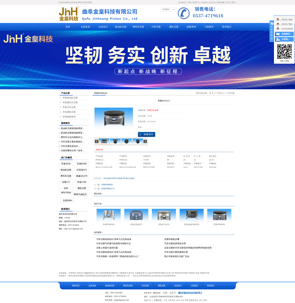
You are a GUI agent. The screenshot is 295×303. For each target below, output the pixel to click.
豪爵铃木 (115, 273)
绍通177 (66, 182)
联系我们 (226, 26)
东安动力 (80, 273)
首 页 (211, 93)
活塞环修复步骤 (171, 239)
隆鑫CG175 (81, 176)
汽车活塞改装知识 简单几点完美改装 (113, 239)
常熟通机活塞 (69, 112)
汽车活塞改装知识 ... (71, 146)
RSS (228, 2)
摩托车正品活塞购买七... (72, 137)
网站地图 (221, 2)
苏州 (205, 300)
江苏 (165, 300)
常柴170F (81, 182)
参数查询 (191, 26)
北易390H (67, 200)
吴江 (201, 300)
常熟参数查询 (69, 117)
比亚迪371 (82, 170)
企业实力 (103, 26)
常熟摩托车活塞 (70, 102)
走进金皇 (85, 26)
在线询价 (146, 134)
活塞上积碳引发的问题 (107, 248)
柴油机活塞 (120, 26)
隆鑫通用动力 (89, 273)
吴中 (178, 300)
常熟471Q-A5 (163, 224)
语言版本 (166, 9)
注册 (189, 2)
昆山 (197, 300)
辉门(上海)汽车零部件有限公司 (155, 273)
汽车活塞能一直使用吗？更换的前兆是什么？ (117, 256)
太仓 (182, 300)
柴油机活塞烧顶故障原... (72, 128)
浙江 (174, 300)
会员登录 (182, 2)
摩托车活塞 (138, 26)
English (204, 2)
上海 (169, 300)
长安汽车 (130, 273)
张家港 (191, 300)
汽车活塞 (156, 26)
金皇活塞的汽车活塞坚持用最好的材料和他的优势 (188, 248)
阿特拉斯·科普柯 (181, 273)
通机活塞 (173, 26)
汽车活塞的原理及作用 (175, 243)
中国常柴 (72, 273)
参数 (165, 293)
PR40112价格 (116, 178)
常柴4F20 (66, 163)
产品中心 (220, 93)
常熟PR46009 (108, 224)
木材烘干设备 (193, 273)
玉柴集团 (138, 273)
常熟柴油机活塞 (70, 98)
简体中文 (196, 2)
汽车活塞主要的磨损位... (72, 141)
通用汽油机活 (80, 194)
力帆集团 (122, 273)
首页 (67, 26)
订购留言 (209, 26)
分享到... (285, 39)
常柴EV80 (82, 163)
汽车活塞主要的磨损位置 (176, 252)
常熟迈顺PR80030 (191, 224)
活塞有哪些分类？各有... (72, 150)
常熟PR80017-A (108, 189)
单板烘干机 (204, 273)
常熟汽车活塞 (69, 107)
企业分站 (212, 2)
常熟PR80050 (107, 185)
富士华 (171, 273)
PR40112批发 (128, 178)
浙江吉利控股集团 (103, 273)
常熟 (186, 300)
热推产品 (147, 300)
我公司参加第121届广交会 (176, 256)
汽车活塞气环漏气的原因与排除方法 (113, 243)
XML (233, 2)
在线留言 (285, 34)
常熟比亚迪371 (136, 224)
